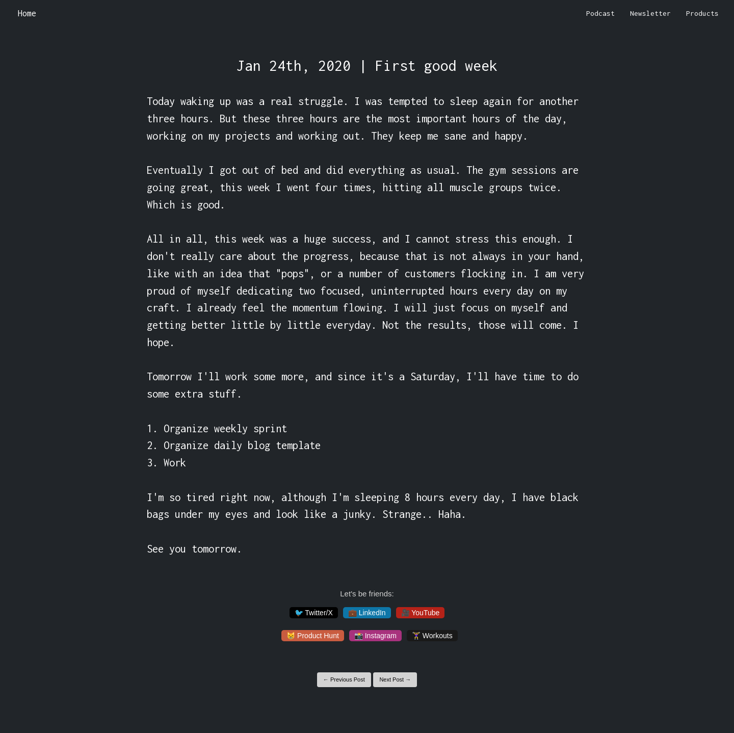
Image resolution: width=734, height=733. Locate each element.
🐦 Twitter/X (314, 613)
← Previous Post (344, 679)
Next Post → (395, 679)
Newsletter (650, 13)
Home (27, 13)
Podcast (600, 13)
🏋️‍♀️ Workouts (432, 636)
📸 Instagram (375, 636)
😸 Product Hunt (312, 636)
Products (702, 13)
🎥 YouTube (420, 613)
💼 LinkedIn (367, 613)
